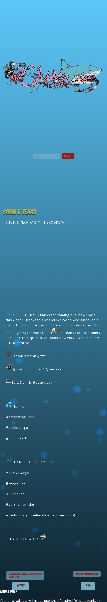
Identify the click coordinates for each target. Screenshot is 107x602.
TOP (87, 586)
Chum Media (53, 75)
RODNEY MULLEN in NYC (87, 574)
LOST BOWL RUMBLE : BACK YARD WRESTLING (25, 575)
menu (20, 586)
